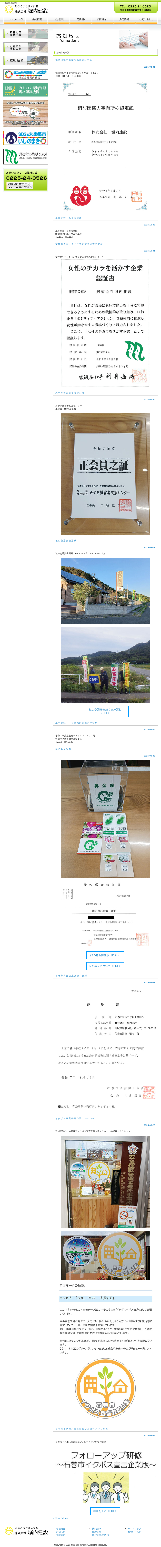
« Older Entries (60, 1518)
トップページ (14, 20)
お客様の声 (103, 20)
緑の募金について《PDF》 (105, 966)
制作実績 (80, 20)
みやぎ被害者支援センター (71, 393)
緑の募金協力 (63, 749)
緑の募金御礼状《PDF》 (105, 955)
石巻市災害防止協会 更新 (71, 975)
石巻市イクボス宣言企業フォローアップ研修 (81, 1429)
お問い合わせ (134, 1532)
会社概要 (36, 20)
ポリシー (125, 20)
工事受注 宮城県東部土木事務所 (76, 723)
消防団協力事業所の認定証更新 (73, 60)
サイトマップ (134, 1528)
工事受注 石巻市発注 (68, 218)
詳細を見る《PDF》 (105, 1511)
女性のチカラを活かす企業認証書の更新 (79, 244)
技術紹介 (96, 1528)
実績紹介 (60, 1535)
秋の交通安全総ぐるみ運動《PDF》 (105, 711)
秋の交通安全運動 (66, 540)
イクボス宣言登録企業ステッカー (75, 1118)
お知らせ (58, 20)
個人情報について (101, 1535)
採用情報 (96, 1532)
